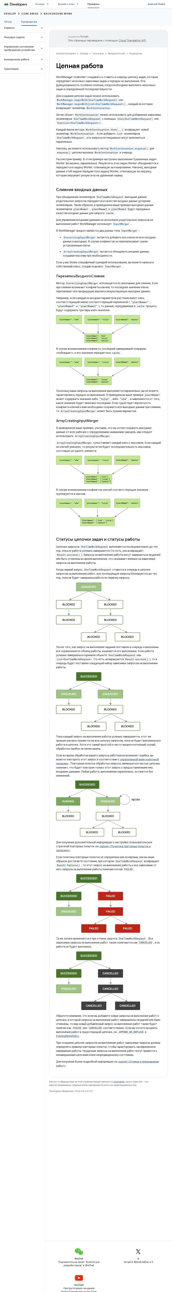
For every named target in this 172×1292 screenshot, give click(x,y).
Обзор (8, 21)
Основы (40, 4)
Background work (58, 13)
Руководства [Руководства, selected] (29, 21)
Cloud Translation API (132, 40)
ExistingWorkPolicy (67, 1036)
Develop (10, 13)
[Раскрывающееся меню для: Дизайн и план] (78, 4)
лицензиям (118, 1081)
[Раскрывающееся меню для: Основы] (49, 4)
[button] (20, 27)
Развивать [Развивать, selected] (93, 4)
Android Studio (156, 4)
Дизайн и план (66, 4)
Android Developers (66, 53)
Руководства (135, 53)
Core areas (30, 13)
